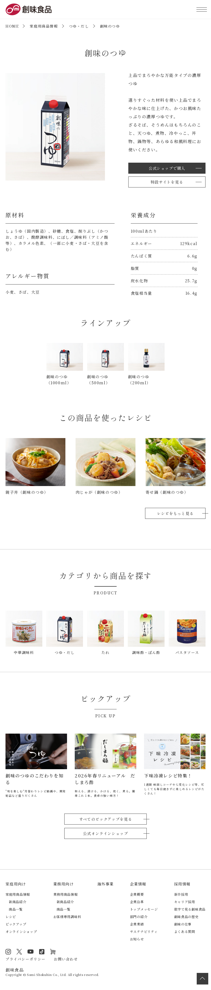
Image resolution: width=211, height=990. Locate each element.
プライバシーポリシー (25, 959)
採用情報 (182, 884)
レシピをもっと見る (175, 513)
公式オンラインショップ (105, 833)
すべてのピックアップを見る (105, 819)
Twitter (19, 951)
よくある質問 (184, 931)
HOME (12, 26)
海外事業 (105, 884)
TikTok (42, 951)
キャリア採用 (184, 901)
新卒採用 (181, 894)
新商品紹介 (17, 901)
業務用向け (63, 884)
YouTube (30, 951)
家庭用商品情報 (44, 26)
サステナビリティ (144, 931)
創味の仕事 (183, 924)
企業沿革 (137, 901)
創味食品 (28, 9)
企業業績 (137, 924)
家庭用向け (15, 884)
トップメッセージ (144, 909)
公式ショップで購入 (167, 168)
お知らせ (137, 939)
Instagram (8, 951)
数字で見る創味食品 (190, 909)
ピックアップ (15, 924)
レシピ (10, 916)
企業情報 (138, 884)
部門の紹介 (139, 916)
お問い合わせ (66, 959)
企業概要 (137, 894)
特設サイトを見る (167, 182)
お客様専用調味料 (67, 916)
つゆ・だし (79, 26)
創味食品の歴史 (186, 916)
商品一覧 (16, 909)
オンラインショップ (21, 931)
